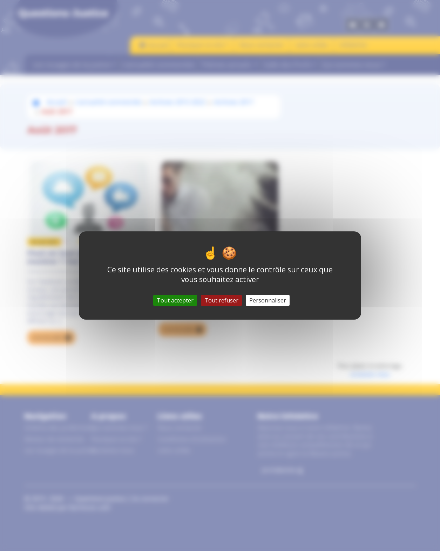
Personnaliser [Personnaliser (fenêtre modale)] (267, 300)
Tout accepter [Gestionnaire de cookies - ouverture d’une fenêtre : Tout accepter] (175, 300)
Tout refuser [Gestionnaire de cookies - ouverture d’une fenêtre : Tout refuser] (221, 300)
